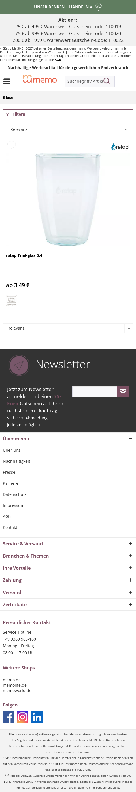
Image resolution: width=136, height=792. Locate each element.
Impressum (13, 505)
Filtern (15, 114)
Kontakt (10, 527)
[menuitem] (8, 81)
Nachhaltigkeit (16, 461)
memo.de (12, 679)
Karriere (10, 483)
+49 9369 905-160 (19, 639)
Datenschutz (15, 494)
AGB (58, 59)
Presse (9, 472)
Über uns (11, 450)
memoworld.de (17, 690)
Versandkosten (117, 734)
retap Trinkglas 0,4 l (25, 255)
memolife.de (15, 685)
